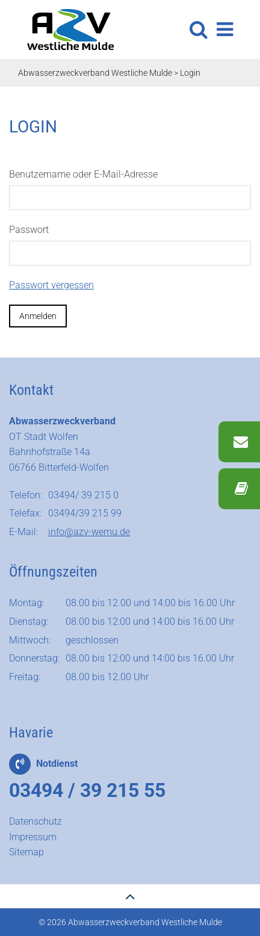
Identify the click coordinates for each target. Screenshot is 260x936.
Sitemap (26, 852)
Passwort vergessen (51, 285)
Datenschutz (35, 821)
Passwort (29, 229)
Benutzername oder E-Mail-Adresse (83, 174)
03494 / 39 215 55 (87, 790)
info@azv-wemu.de (89, 532)
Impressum (33, 837)
